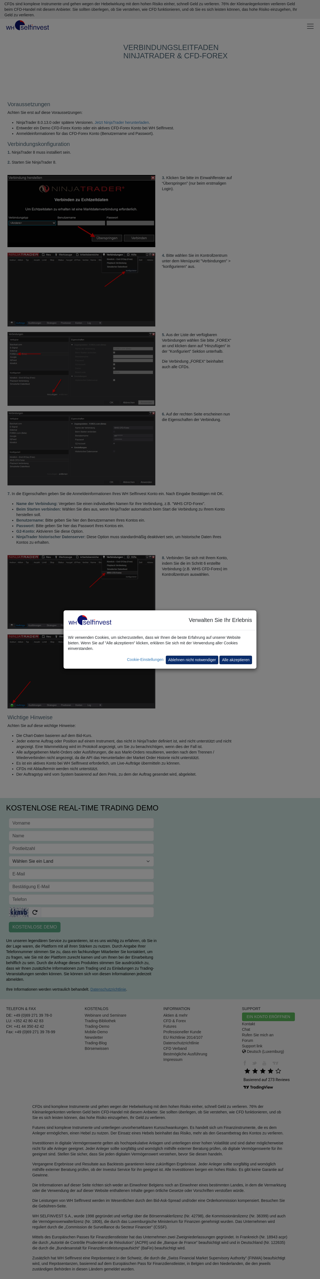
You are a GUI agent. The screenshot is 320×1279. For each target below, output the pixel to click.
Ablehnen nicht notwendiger (192, 660)
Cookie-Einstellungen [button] (145, 659)
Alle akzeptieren (236, 660)
